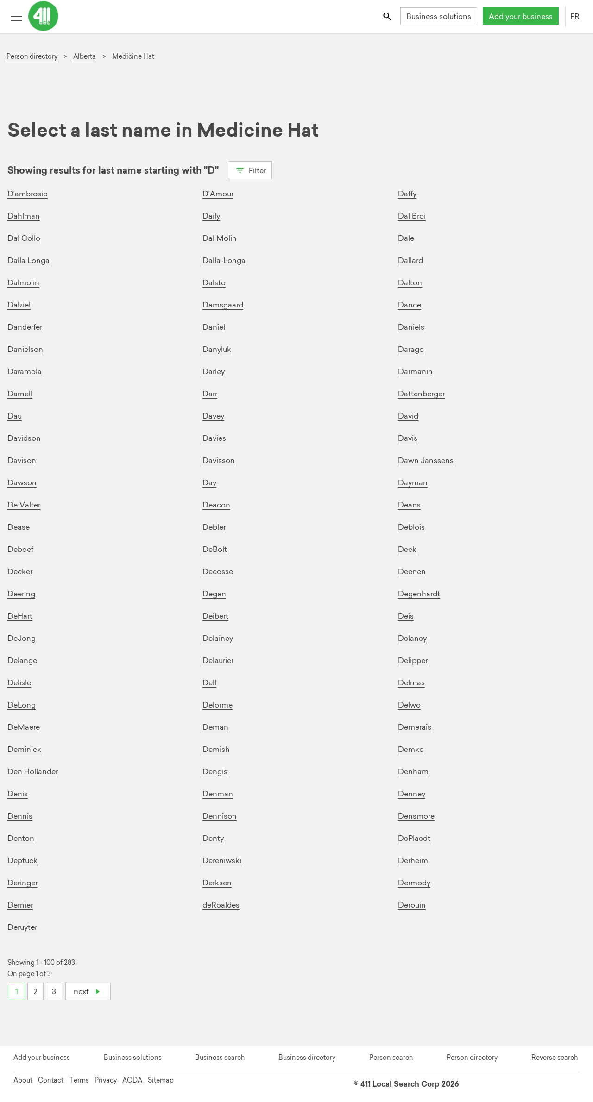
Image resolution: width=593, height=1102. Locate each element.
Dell (209, 682)
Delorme (217, 704)
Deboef (20, 549)
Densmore (416, 815)
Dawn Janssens (426, 460)
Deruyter (22, 927)
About (22, 1080)
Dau (14, 415)
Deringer (22, 882)
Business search (220, 1057)
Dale (406, 238)
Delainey (217, 638)
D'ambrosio (27, 193)
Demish (216, 749)
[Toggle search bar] (388, 16)
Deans (409, 504)
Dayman (413, 482)
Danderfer (24, 327)
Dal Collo (23, 238)
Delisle (19, 682)
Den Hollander (32, 771)
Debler (214, 527)
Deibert (215, 615)
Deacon (216, 504)
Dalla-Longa (224, 260)
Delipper (413, 660)
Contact (50, 1080)
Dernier (20, 904)
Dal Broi (412, 215)
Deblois (411, 527)
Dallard (410, 260)
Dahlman (23, 215)
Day (209, 482)
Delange (22, 660)
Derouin (412, 904)
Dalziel (19, 304)
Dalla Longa (28, 260)
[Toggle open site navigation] (16, 16)
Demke (410, 749)
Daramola (24, 371)
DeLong (21, 704)
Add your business (521, 16)
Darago (411, 349)
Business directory (306, 1057)
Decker (19, 571)
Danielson (25, 349)
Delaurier (217, 660)
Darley (213, 371)
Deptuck (22, 860)
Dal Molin (219, 238)
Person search (391, 1057)
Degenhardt (419, 593)
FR (575, 16)
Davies (214, 438)
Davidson (24, 438)
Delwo (409, 704)
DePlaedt (414, 838)
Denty (213, 838)
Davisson (218, 460)
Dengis (214, 771)
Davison (21, 460)
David (408, 415)
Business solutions (438, 16)
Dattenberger (421, 393)
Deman (215, 727)
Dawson (22, 482)
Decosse (217, 571)
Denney (411, 793)
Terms (79, 1080)
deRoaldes (221, 904)
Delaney (412, 638)
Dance (409, 304)
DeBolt (214, 549)
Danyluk (216, 349)
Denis (17, 793)
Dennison (219, 815)
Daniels (411, 327)
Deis (406, 615)
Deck (407, 549)
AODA (132, 1080)
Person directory (472, 1057)
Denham (413, 771)
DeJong (21, 638)
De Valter (23, 504)
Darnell (19, 393)
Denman (217, 793)
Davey (213, 415)
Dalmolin (23, 282)
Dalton (410, 282)
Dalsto (214, 282)
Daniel (213, 327)
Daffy (407, 193)
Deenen (412, 571)
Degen (214, 593)
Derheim (413, 860)
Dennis (19, 815)
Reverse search (554, 1057)
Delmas (411, 682)
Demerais (414, 727)
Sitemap (161, 1080)
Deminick (24, 749)
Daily (211, 215)
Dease (18, 527)
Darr (209, 393)
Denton (20, 838)
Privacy (106, 1080)
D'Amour (217, 193)
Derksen (217, 882)
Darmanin (415, 371)
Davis (407, 438)
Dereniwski (221, 860)
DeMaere (23, 727)
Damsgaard (222, 304)
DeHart (19, 615)
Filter (250, 169)
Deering (21, 593)
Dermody (414, 882)
